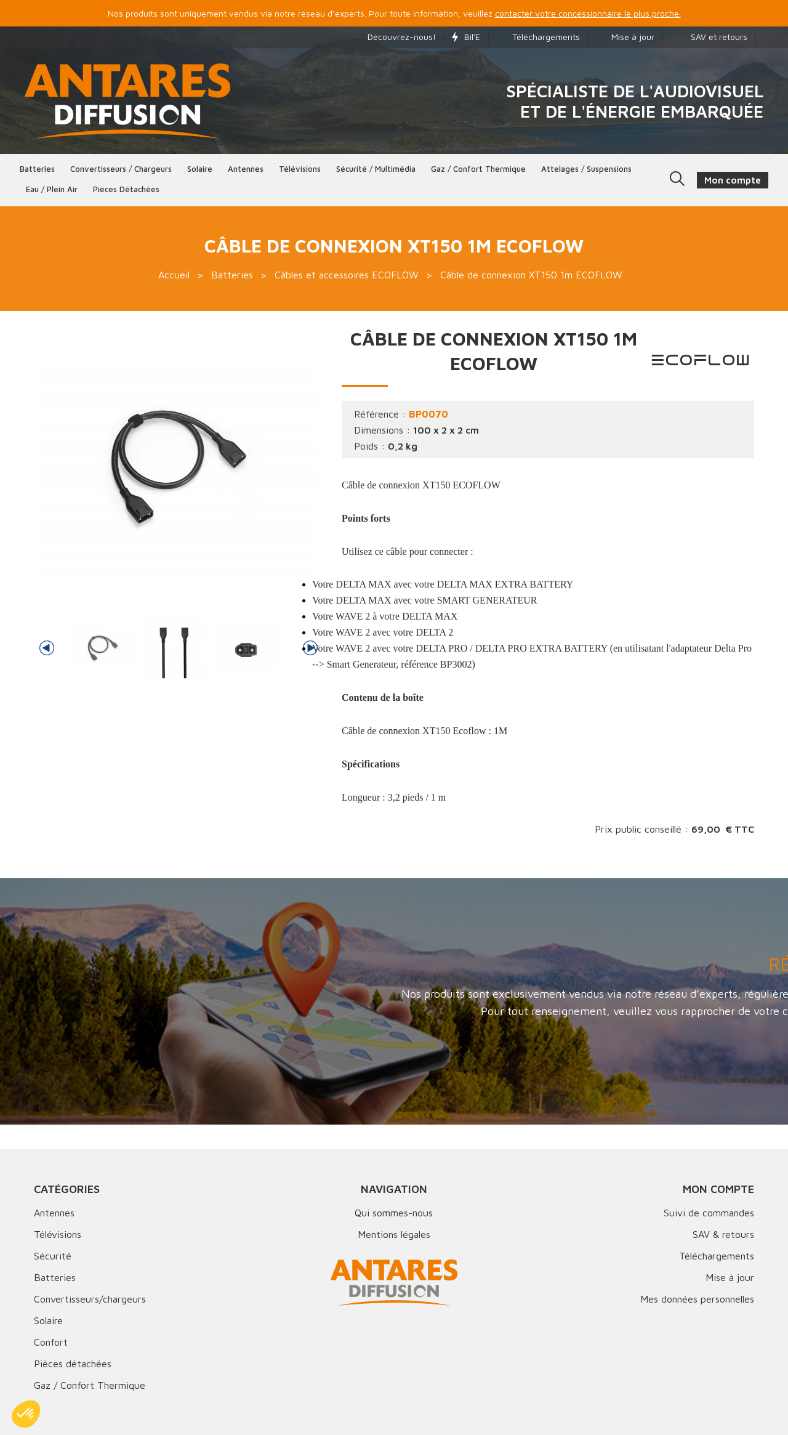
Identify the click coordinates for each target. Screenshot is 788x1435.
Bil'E (466, 36)
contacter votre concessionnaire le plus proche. (588, 13)
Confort (51, 1342)
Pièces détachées (126, 189)
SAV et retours (708, 36)
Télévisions (300, 169)
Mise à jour (625, 36)
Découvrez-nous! (395, 36)
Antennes (245, 169)
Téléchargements (538, 36)
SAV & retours (723, 1234)
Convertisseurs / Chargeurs (121, 169)
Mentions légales (394, 1234)
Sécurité (52, 1255)
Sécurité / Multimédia (376, 169)
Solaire (199, 169)
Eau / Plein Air (52, 189)
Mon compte (718, 1188)
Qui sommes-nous (394, 1212)
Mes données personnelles (697, 1298)
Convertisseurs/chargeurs (90, 1298)
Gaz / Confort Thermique (89, 1385)
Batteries (37, 169)
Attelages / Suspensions (586, 169)
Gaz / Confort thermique (478, 169)
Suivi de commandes (709, 1212)
